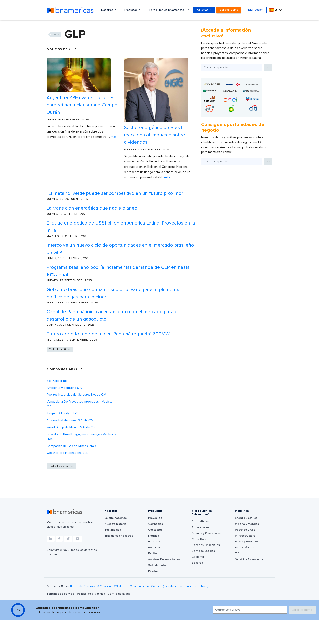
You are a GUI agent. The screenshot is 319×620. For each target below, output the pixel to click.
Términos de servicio (61, 593)
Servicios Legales (203, 551)
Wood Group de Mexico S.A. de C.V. (71, 427)
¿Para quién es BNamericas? (167, 10)
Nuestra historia (115, 524)
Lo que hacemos (116, 518)
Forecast (154, 541)
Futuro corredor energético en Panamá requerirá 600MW (108, 334)
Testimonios (113, 529)
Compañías (155, 524)
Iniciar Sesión (254, 9)
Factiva (153, 553)
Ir (268, 67)
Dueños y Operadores (206, 533)
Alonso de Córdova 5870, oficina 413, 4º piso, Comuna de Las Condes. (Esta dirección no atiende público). (139, 586)
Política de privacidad (91, 593)
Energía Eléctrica (246, 518)
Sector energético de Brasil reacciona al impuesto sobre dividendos (154, 135)
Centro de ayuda (119, 593)
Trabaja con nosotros (119, 535)
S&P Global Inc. (57, 380)
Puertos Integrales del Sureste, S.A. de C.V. (76, 394)
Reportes (154, 547)
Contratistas (200, 521)
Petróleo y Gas (245, 529)
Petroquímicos (244, 547)
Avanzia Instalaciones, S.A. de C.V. (70, 420)
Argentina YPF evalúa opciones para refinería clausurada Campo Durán (82, 105)
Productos (131, 10)
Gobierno (198, 556)
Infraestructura (245, 535)
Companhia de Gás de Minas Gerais (71, 446)
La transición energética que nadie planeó (92, 208)
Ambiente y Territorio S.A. (64, 387)
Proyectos (155, 518)
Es (274, 10)
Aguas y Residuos (246, 541)
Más (114, 136)
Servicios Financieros (206, 545)
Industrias (202, 10)
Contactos (155, 529)
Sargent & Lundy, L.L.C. (62, 413)
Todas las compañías (61, 466)
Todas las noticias (59, 349)
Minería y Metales (247, 524)
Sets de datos (157, 565)
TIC (237, 553)
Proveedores (200, 527)
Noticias (153, 535)
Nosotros (107, 10)
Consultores (200, 539)
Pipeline (153, 571)
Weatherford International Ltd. (67, 453)
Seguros (197, 562)
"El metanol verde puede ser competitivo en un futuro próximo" (115, 193)
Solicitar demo (229, 9)
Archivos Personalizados (164, 559)
